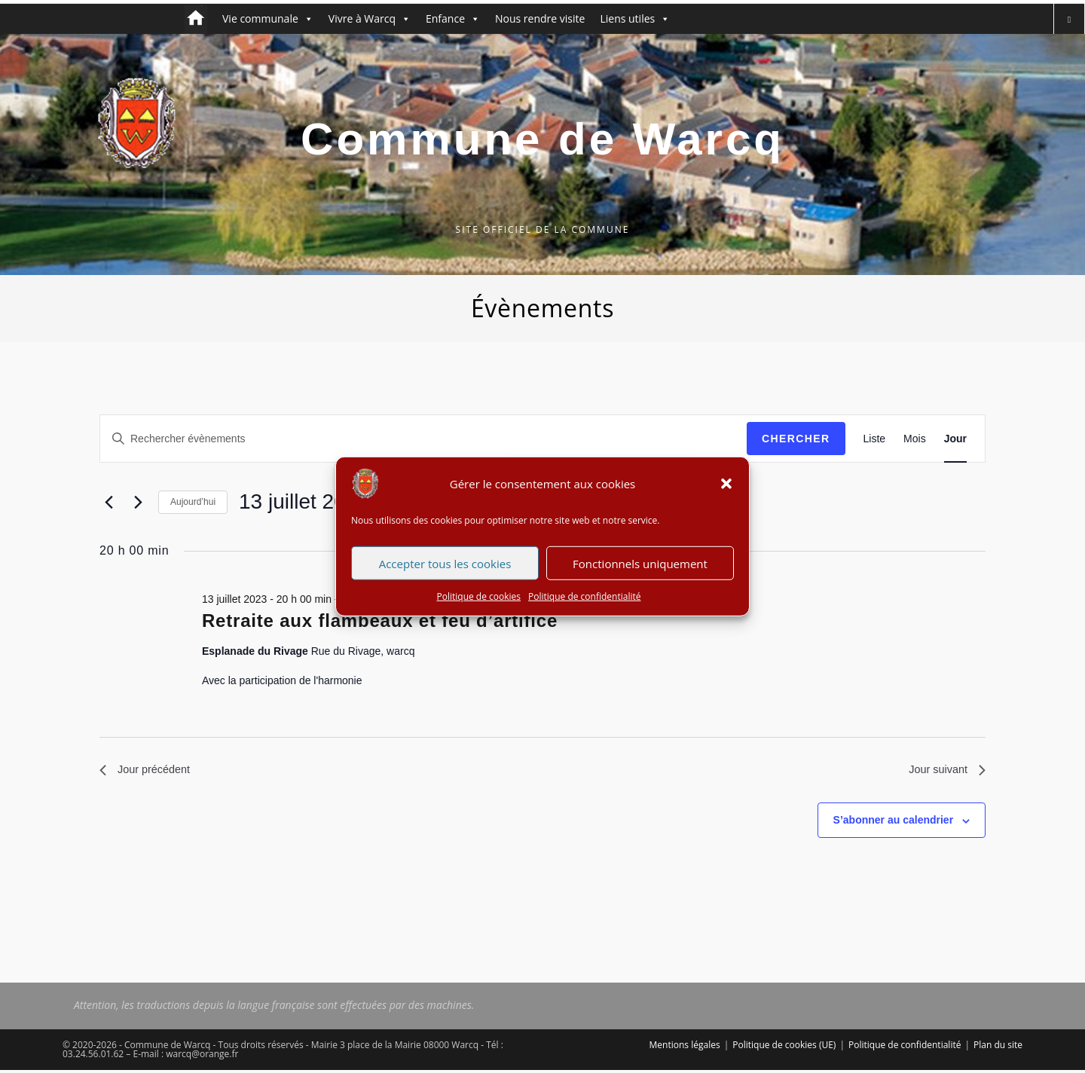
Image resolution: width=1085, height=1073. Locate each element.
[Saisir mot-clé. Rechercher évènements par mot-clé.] (423, 439)
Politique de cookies (479, 608)
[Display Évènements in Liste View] (874, 439)
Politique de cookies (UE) (784, 1047)
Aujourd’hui (192, 502)
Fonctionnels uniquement (640, 575)
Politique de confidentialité (584, 608)
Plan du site (997, 1047)
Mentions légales (684, 1047)
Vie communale (267, 18)
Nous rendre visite (540, 18)
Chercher (796, 439)
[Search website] (1069, 19)
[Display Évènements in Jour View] (955, 439)
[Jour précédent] (108, 502)
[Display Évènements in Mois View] (914, 439)
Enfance (453, 18)
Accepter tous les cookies (445, 575)
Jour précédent (148, 771)
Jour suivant (944, 771)
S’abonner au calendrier (893, 823)
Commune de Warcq (542, 139)
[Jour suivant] (138, 502)
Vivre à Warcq (370, 18)
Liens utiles (635, 18)
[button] (726, 495)
